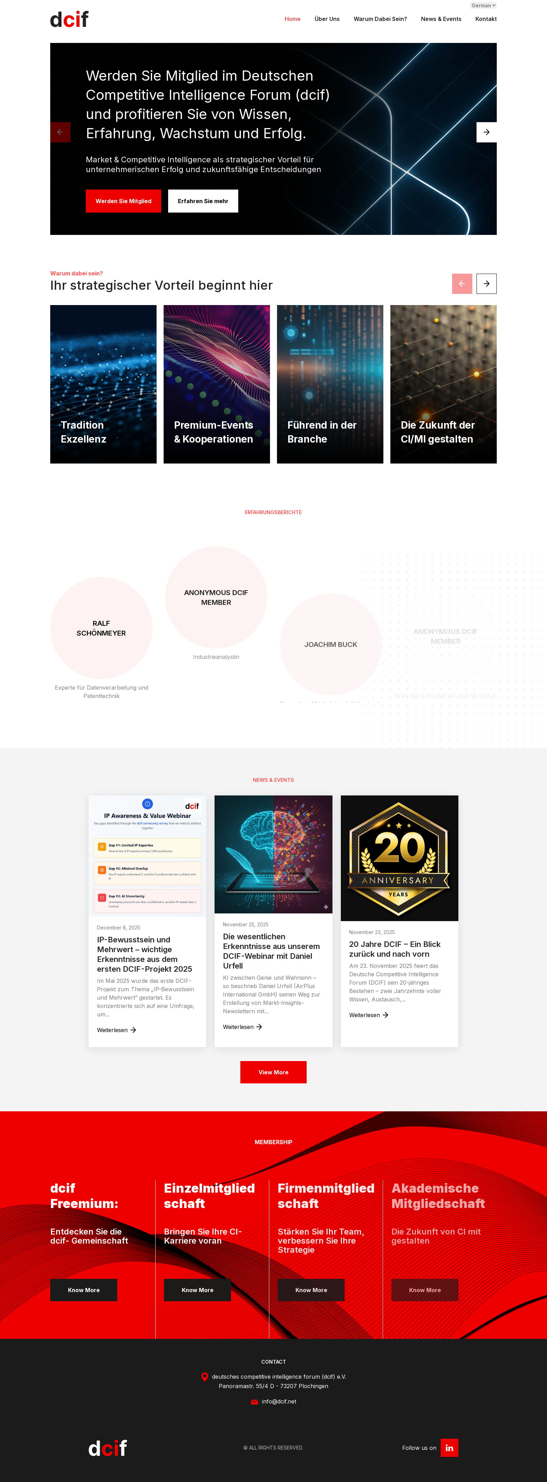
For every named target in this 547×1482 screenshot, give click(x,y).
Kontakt (486, 18)
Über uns (327, 18)
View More (273, 1072)
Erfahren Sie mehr (204, 201)
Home (293, 18)
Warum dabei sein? (380, 18)
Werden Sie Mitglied (122, 201)
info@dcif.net (279, 1431)
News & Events (441, 18)
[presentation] (60, 132)
